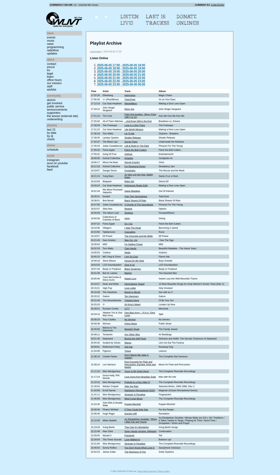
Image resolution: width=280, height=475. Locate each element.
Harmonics (129, 95)
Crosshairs (129, 170)
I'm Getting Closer (133, 244)
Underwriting (54, 119)
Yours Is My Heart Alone (136, 371)
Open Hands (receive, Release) (140, 431)
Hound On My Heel (134, 260)
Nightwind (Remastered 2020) (139, 390)
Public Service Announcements (57, 108)
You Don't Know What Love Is (139, 447)
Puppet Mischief (132, 404)
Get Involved (54, 103)
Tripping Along (131, 300)
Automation (96, 51)
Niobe (127, 252)
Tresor (127, 351)
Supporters (54, 112)
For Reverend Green (134, 166)
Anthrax (128, 154)
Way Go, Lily (130, 240)
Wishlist (51, 89)
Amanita (128, 158)
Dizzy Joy (129, 109)
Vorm (127, 218)
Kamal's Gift (130, 413)
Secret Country (132, 162)
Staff (49, 86)
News (50, 43)
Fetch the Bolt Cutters (135, 150)
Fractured (129, 435)
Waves (127, 342)
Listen (50, 76)
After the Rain (131, 386)
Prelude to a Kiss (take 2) (137, 382)
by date (51, 132)
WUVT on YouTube (57, 163)
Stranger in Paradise (134, 394)
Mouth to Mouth (132, 292)
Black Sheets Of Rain (135, 200)
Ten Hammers (131, 296)
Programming (55, 47)
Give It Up (129, 264)
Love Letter (130, 288)
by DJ (50, 136)
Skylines (128, 213)
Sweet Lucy (130, 278)
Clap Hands (130, 248)
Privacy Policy (163, 471)
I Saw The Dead (132, 228)
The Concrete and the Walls (138, 236)
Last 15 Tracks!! (157, 19)
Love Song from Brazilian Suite (140, 376)
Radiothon (53, 50)
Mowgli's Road (131, 329)
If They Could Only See (136, 409)
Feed (49, 169)
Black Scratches (132, 269)
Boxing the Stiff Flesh (135, 338)
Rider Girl (129, 181)
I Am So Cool (131, 256)
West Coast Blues (133, 398)
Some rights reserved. (147, 471)
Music (50, 40)
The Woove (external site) (62, 116)
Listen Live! (130, 19)
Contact (51, 63)
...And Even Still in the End (138, 121)
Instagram (53, 159)
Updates (52, 53)
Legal (50, 73)
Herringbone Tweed (134, 284)
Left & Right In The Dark (136, 146)
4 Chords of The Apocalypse (138, 204)
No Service (130, 319)
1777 (126, 308)
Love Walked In (132, 439)
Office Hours (54, 79)
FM (48, 70)
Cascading (129, 232)
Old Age (128, 346)
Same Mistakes (132, 191)
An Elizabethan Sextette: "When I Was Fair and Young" (140, 420)
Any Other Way (132, 334)
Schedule (52, 149)
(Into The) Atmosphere (135, 196)
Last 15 (51, 129)
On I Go (128, 223)
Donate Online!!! (188, 19)
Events (51, 37)
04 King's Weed (132, 304)
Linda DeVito (217, 5)
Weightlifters (130, 103)
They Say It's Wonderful (136, 427)
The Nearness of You (135, 452)
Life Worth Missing (133, 129)
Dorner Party (131, 141)
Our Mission (54, 83)
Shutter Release (132, 137)
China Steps (130, 323)
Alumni (51, 99)
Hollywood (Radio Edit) (136, 185)
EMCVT (51, 67)
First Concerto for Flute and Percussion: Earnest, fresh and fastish (140, 364)
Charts (51, 139)
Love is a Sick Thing (134, 125)
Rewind (128, 208)
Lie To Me (129, 133)
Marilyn (128, 273)
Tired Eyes (129, 99)
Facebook (53, 166)
